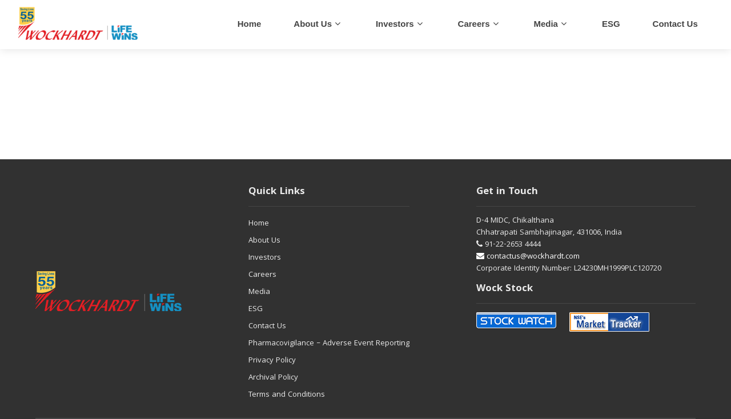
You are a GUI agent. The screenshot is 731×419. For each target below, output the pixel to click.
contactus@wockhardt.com (528, 257)
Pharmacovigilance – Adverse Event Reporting (328, 343)
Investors (395, 24)
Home (250, 24)
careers (474, 24)
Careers (262, 275)
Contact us (675, 24)
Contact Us (267, 326)
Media (545, 24)
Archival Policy (273, 378)
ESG (611, 24)
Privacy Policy (272, 360)
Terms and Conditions (286, 395)
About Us (313, 24)
